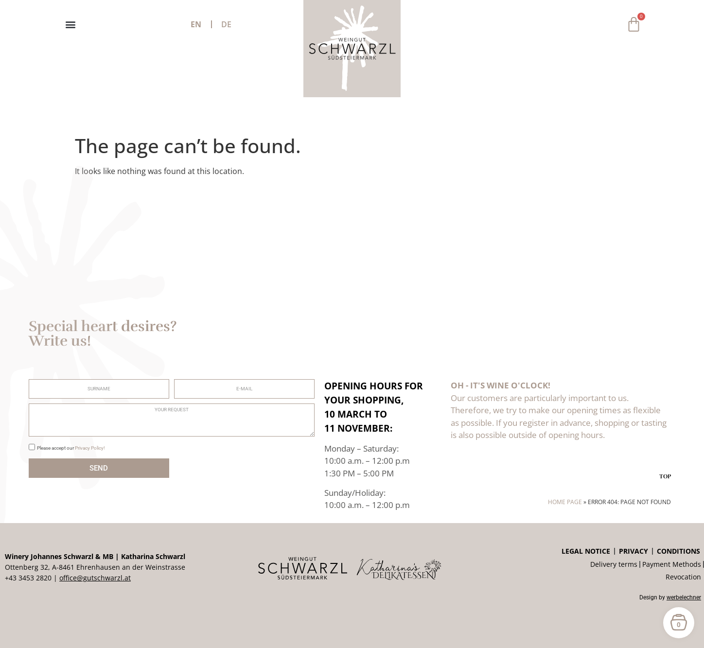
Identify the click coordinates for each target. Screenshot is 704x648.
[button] (70, 25)
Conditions (678, 551)
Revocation (683, 576)
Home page (565, 502)
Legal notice (586, 551)
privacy (633, 551)
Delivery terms (613, 564)
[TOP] (665, 464)
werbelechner (684, 597)
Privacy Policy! (90, 448)
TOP (665, 476)
